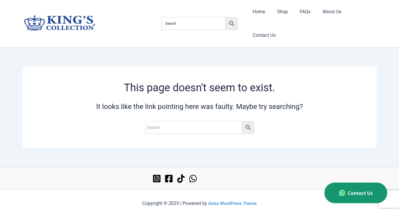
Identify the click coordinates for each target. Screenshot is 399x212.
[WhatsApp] (193, 172)
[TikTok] (181, 172)
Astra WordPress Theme (232, 197)
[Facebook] (169, 172)
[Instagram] (156, 172)
